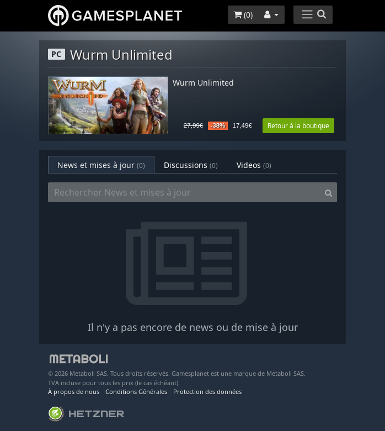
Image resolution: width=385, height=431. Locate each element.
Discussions (191, 165)
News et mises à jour (101, 165)
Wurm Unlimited (203, 83)
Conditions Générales (136, 391)
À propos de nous (73, 391)
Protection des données (207, 391)
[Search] (328, 192)
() (243, 14)
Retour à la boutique (298, 125)
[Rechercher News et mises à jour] (184, 192)
